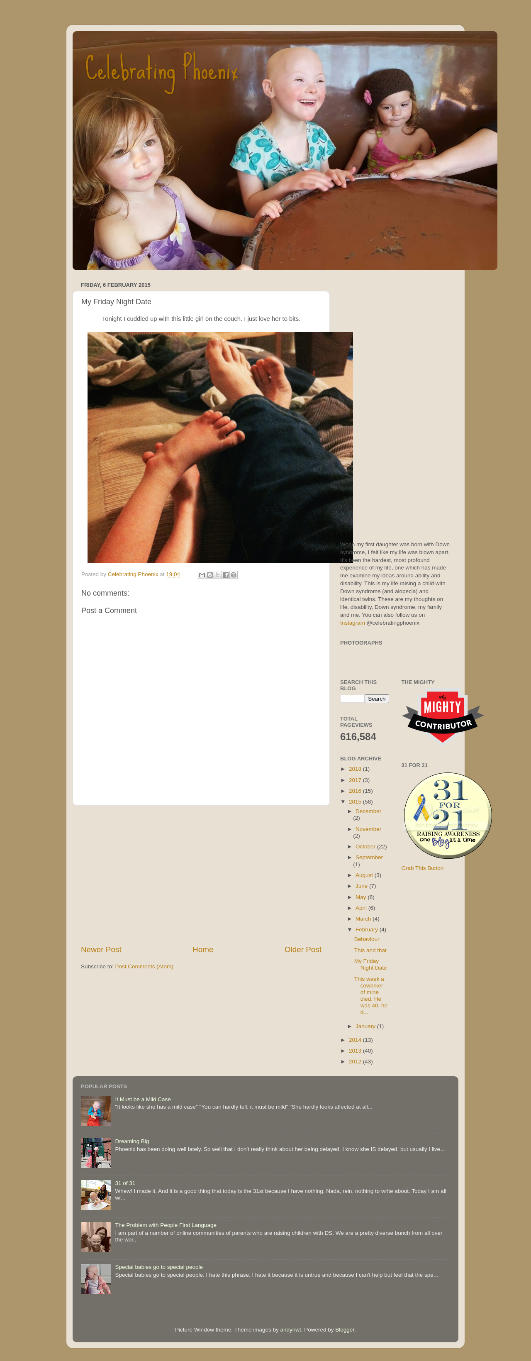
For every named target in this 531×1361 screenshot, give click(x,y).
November (368, 829)
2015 (356, 802)
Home (202, 949)
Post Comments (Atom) (144, 966)
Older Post (303, 949)
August (365, 875)
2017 (356, 780)
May (362, 897)
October (366, 846)
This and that (370, 950)
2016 (356, 791)
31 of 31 (125, 1183)
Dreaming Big (132, 1141)
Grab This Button (423, 868)
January (366, 1026)
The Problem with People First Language (166, 1225)
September (369, 857)
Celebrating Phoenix (162, 68)
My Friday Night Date (370, 964)
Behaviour (367, 939)
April (362, 908)
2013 (356, 1051)
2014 (356, 1040)
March (364, 919)
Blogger (344, 1330)
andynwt (290, 1330)
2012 (356, 1061)
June (362, 886)
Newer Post (101, 949)
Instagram (352, 623)
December (368, 811)
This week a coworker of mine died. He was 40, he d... (370, 996)
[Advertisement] (201, 875)
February (368, 929)
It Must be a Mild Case (143, 1099)
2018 (356, 769)
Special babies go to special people (159, 1267)
